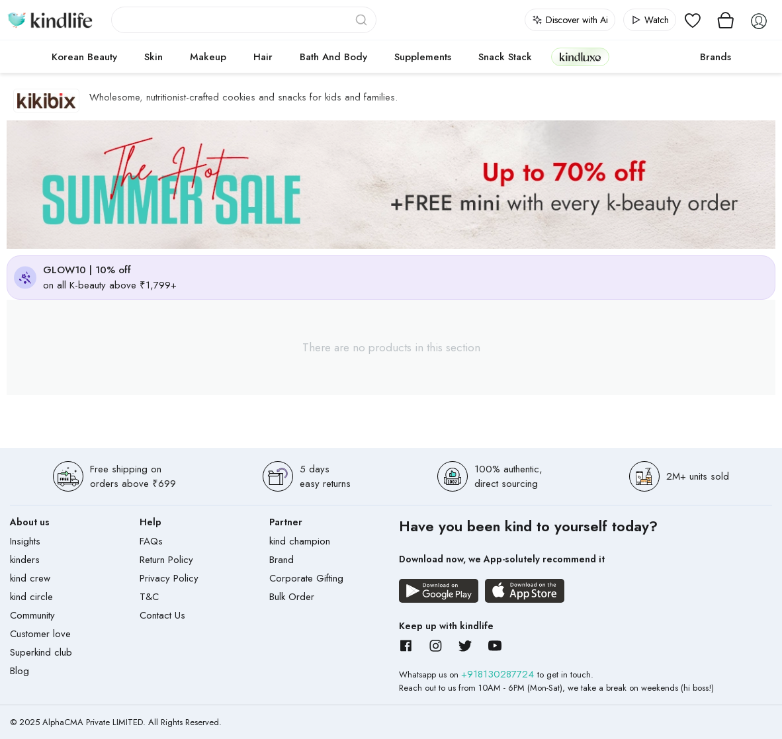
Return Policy (166, 559)
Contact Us (162, 615)
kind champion (299, 541)
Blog (19, 671)
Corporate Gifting (306, 578)
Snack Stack (505, 57)
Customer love (40, 634)
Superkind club (41, 652)
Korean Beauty (84, 57)
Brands (715, 57)
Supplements (422, 57)
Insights (25, 541)
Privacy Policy (169, 578)
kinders (25, 559)
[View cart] (725, 20)
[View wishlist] (692, 20)
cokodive (651, 57)
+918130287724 (499, 674)
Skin (153, 57)
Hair (263, 57)
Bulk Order (291, 596)
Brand (281, 559)
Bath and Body (333, 57)
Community (32, 615)
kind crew (30, 578)
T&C (149, 596)
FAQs (151, 541)
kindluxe (580, 56)
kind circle (31, 596)
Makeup (208, 57)
